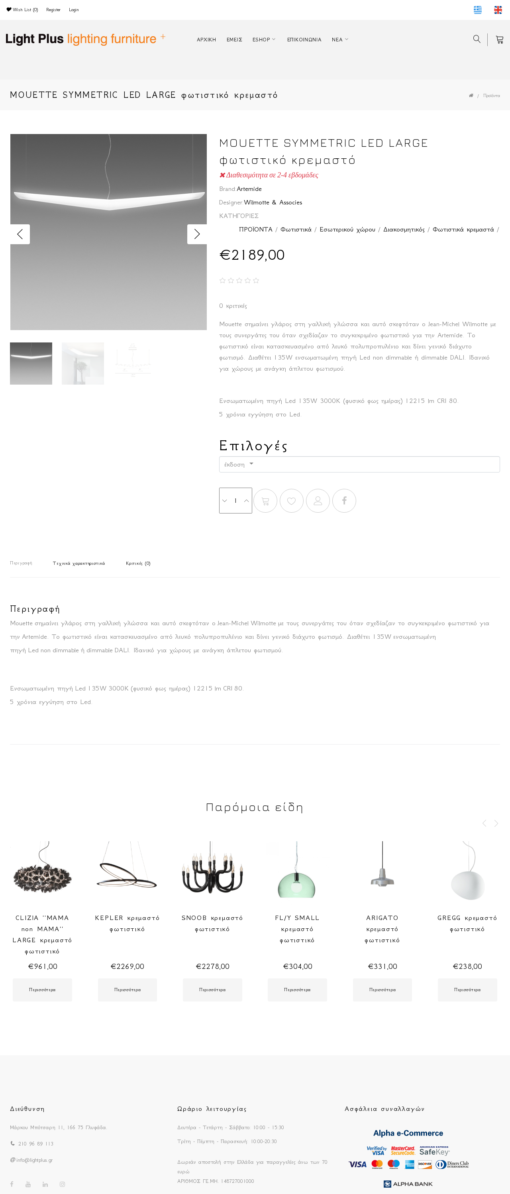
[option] (108, 234)
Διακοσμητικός (404, 229)
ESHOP (261, 40)
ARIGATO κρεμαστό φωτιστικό (382, 929)
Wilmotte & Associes (273, 202)
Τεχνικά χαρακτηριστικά (79, 563)
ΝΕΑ (337, 40)
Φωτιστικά (296, 229)
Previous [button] (20, 234)
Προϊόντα (491, 95)
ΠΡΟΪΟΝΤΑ (256, 229)
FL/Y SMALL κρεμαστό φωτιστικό (297, 929)
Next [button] (197, 234)
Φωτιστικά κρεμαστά (463, 229)
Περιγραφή (21, 563)
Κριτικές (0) (138, 563)
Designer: (231, 202)
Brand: (228, 189)
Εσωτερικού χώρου (347, 229)
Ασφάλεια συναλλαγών (385, 1108)
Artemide (249, 189)
